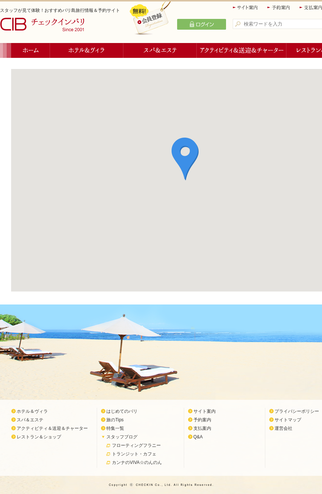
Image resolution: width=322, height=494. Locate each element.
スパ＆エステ (160, 50)
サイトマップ (288, 419)
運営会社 (283, 428)
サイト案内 (246, 7)
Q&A (198, 436)
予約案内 (279, 7)
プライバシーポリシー (297, 411)
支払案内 (202, 428)
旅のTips (114, 419)
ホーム (30, 50)
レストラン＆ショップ (39, 436)
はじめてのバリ (121, 411)
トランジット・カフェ (134, 454)
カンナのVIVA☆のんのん (137, 462)
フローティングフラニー (136, 445)
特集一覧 (115, 428)
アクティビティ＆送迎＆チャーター (241, 50)
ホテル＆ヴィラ (86, 50)
